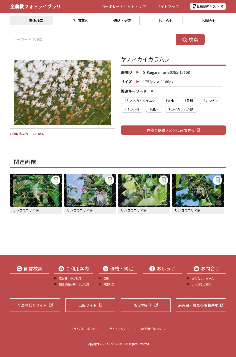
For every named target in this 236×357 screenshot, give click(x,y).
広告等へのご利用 (70, 278)
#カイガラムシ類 (181, 109)
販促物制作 (143, 305)
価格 (106, 278)
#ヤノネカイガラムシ (140, 100)
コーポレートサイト (123, 6)
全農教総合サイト (32, 305)
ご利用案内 (79, 20)
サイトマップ (168, 6)
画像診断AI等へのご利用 (74, 284)
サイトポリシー (119, 328)
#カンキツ (211, 100)
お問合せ (208, 20)
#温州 (154, 109)
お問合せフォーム (203, 278)
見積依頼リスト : (208, 6)
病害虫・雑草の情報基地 (198, 305)
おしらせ (165, 20)
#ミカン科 (132, 109)
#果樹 (189, 100)
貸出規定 (108, 284)
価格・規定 (122, 20)
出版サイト (87, 305)
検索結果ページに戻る (28, 133)
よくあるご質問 (201, 284)
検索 (190, 39)
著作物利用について (152, 328)
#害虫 (170, 100)
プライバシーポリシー (84, 328)
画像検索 (36, 20)
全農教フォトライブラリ (35, 6)
